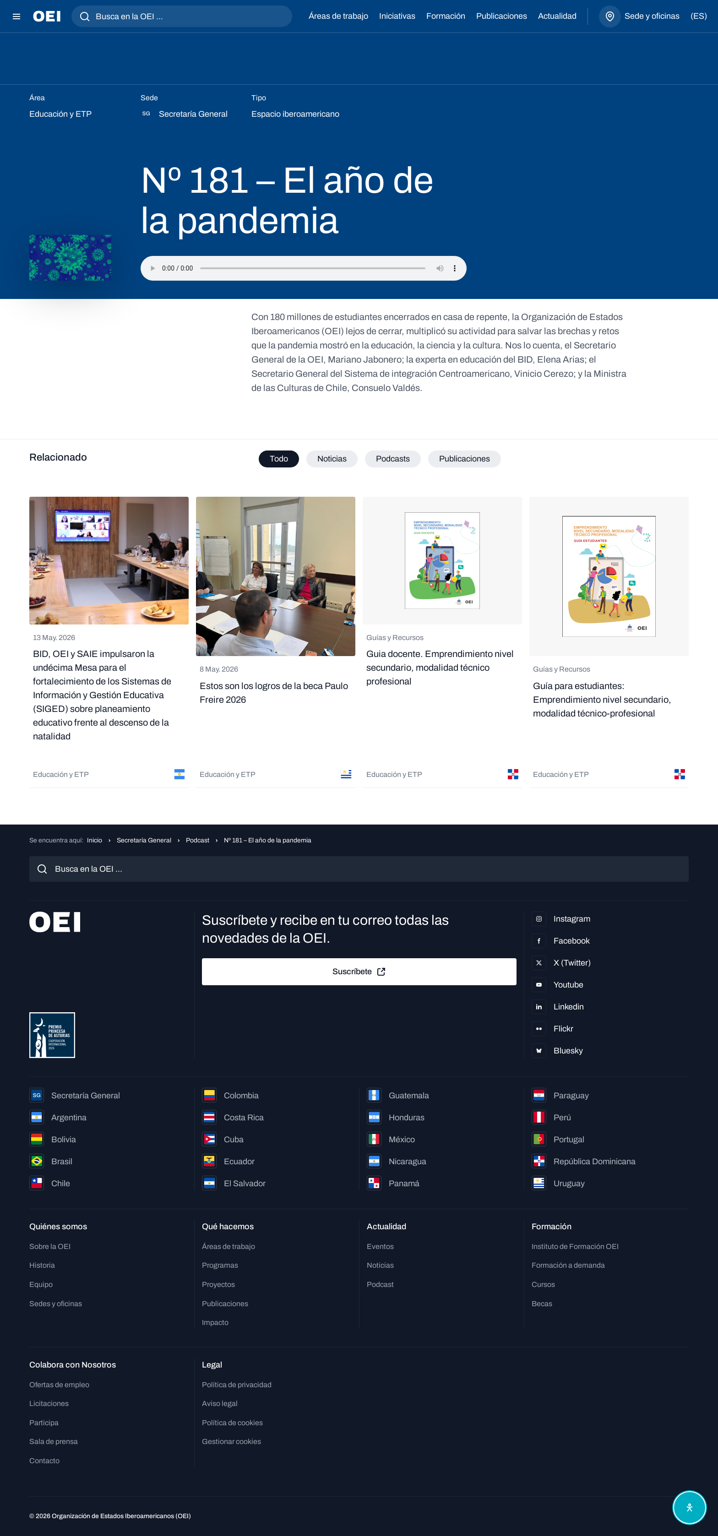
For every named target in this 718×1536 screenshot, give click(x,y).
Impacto (215, 1322)
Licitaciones (49, 1403)
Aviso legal (220, 1403)
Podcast (197, 840)
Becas (542, 1304)
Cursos (543, 1284)
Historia (42, 1265)
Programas (220, 1265)
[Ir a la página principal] (46, 16)
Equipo (41, 1284)
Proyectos (218, 1284)
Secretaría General (144, 840)
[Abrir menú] (16, 16)
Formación (445, 16)
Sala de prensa (53, 1441)
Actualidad (557, 16)
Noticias (380, 1265)
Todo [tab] (279, 458)
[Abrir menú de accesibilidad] (689, 1507)
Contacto (44, 1461)
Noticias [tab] (332, 458)
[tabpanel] (359, 642)
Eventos (380, 1246)
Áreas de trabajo (338, 16)
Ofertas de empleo (59, 1385)
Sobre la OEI (50, 1246)
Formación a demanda (568, 1265)
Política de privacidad (237, 1385)
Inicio (94, 840)
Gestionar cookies (231, 1441)
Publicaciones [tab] (464, 458)
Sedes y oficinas (55, 1304)
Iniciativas (397, 16)
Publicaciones (501, 16)
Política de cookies (232, 1423)
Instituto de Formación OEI (575, 1246)
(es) (699, 16)
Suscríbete (359, 971)
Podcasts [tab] (393, 458)
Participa (44, 1423)
